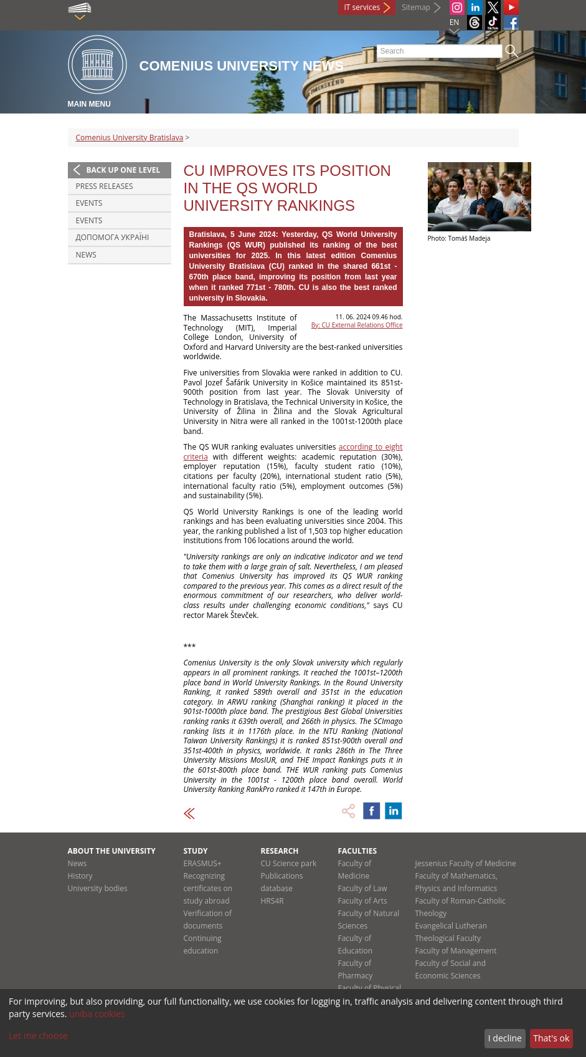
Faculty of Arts (362, 900)
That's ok (551, 1038)
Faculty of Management (456, 950)
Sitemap (416, 7)
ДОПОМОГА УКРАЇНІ (112, 237)
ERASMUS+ (203, 863)
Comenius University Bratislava (130, 137)
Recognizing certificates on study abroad (208, 888)
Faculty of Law (362, 888)
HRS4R (272, 900)
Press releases (104, 186)
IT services (362, 7)
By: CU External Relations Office (357, 325)
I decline (505, 1038)
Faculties (357, 851)
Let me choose (38, 1035)
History (80, 876)
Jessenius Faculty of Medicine (465, 863)
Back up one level (124, 170)
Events (89, 203)
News (86, 254)
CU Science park (289, 863)
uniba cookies (97, 1014)
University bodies (98, 888)
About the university (112, 851)
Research (280, 851)
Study (196, 851)
